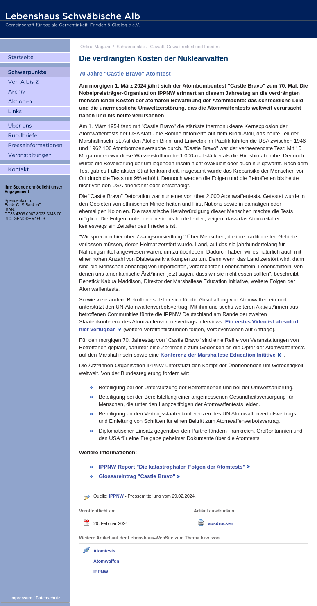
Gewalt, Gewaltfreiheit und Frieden (184, 46)
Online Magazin (95, 46)
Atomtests (104, 550)
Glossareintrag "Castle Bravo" (137, 476)
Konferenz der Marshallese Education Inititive (219, 355)
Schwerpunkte (131, 46)
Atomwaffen (106, 561)
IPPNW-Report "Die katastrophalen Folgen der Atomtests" (172, 467)
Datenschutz (48, 598)
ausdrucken (220, 523)
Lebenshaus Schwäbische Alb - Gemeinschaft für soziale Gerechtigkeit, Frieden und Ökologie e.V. (71, 19)
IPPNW (117, 496)
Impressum (21, 598)
